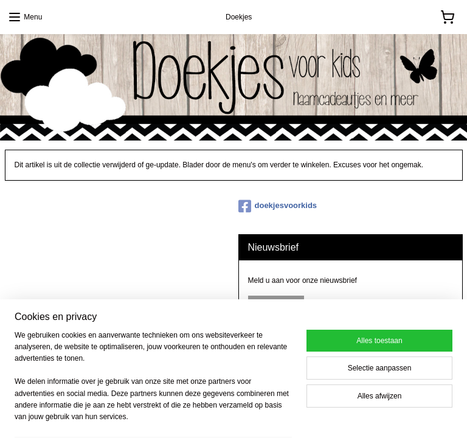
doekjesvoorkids (277, 206)
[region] (153, 384)
